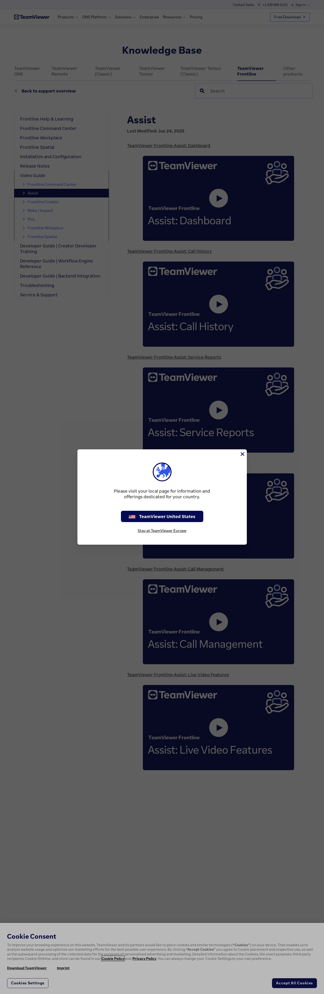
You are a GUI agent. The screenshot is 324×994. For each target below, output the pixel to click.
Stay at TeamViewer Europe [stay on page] (162, 530)
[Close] (242, 454)
